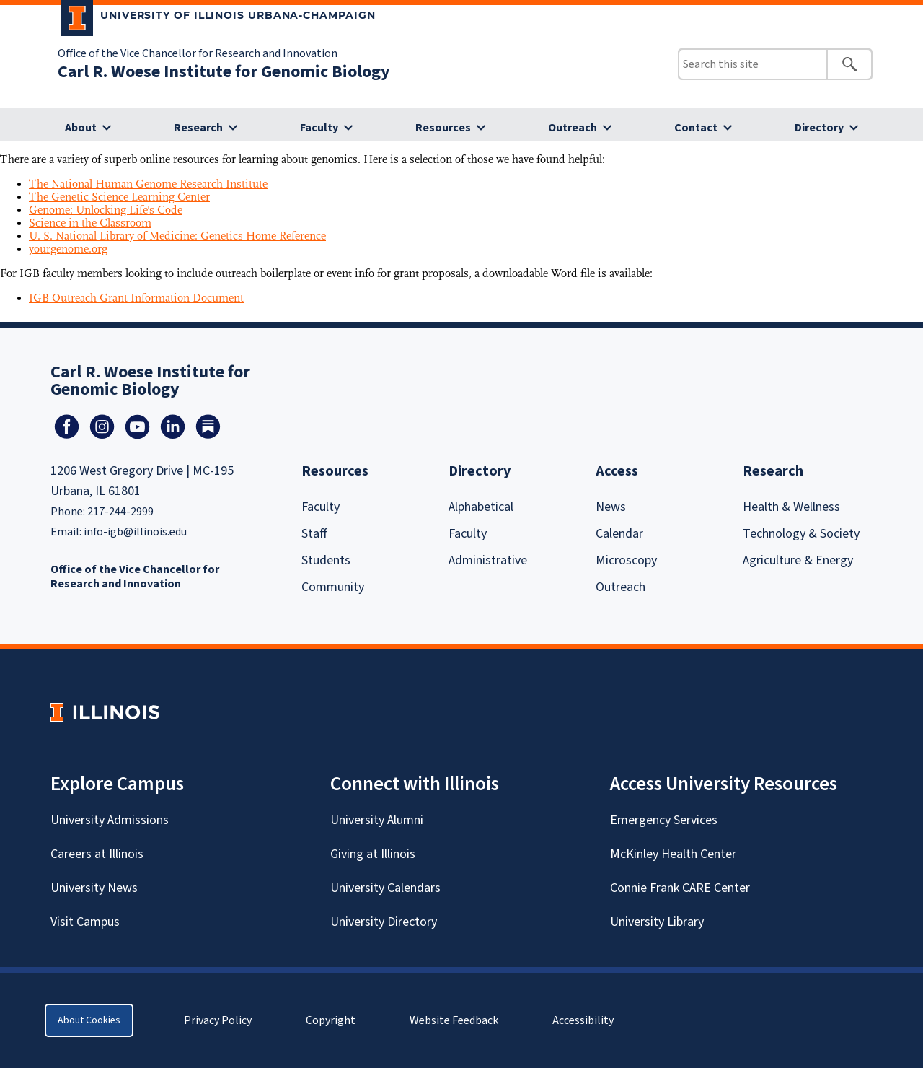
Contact (695, 128)
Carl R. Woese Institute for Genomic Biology (224, 71)
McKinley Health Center (673, 854)
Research (198, 128)
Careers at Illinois (96, 854)
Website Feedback (456, 1020)
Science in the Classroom (90, 222)
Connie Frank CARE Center (680, 888)
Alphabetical (481, 507)
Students (325, 560)
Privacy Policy (218, 1020)
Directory (819, 128)
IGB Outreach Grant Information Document (136, 298)
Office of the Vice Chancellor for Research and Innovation (197, 53)
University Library (657, 922)
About (81, 128)
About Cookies (89, 1020)
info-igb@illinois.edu (135, 532)
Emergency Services (663, 820)
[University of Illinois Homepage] (104, 712)
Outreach (572, 128)
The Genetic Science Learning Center (119, 197)
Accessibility (583, 1020)
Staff (314, 534)
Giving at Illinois (372, 854)
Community (332, 587)
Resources (443, 128)
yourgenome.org (68, 248)
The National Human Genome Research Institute (148, 184)
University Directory (383, 922)
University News (94, 888)
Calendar (619, 534)
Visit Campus (85, 922)
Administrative (488, 560)
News (611, 507)
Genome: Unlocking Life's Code (105, 209)
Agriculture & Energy (798, 560)
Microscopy (626, 560)
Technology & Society (801, 534)
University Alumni (376, 820)
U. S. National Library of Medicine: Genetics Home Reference (177, 235)
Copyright (330, 1020)
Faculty (319, 128)
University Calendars (385, 888)
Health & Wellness (791, 507)
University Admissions (109, 820)
